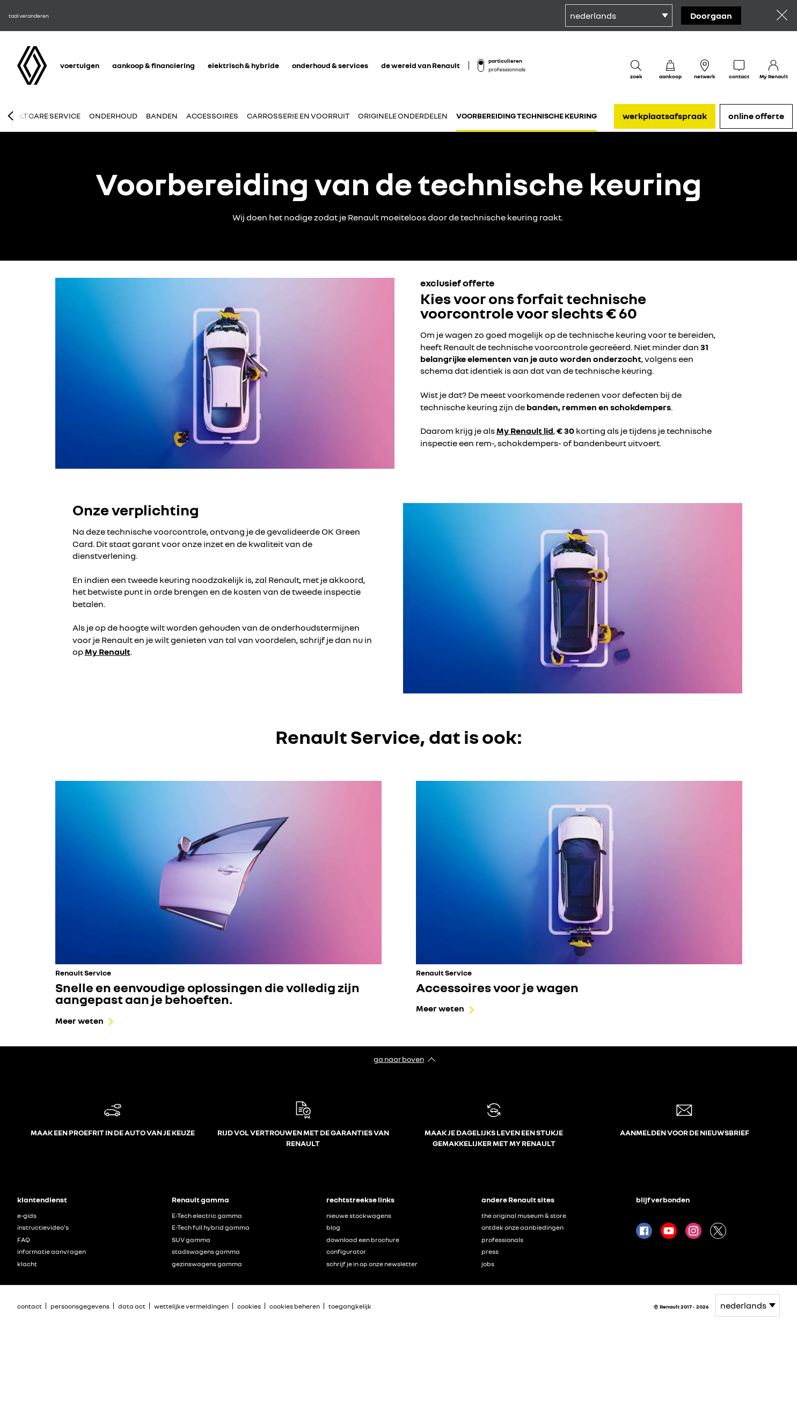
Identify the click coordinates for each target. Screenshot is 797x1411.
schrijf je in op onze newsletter (372, 1264)
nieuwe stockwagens (358, 1215)
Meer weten (79, 1020)
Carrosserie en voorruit (298, 115)
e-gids (26, 1215)
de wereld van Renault (420, 65)
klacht (27, 1264)
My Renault (107, 651)
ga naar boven (399, 1058)
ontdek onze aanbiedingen (522, 1227)
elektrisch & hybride (243, 65)
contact (29, 1306)
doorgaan (711, 15)
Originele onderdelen (403, 115)
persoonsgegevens (79, 1306)
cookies (249, 1306)
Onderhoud (113, 115)
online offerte (756, 115)
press (490, 1251)
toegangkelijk (349, 1306)
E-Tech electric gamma (207, 1215)
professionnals (506, 69)
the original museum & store (523, 1215)
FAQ (23, 1240)
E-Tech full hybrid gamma (211, 1227)
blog (333, 1227)
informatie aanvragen (51, 1251)
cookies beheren (294, 1306)
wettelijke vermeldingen (191, 1306)
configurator (346, 1251)
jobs (487, 1264)
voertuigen (79, 65)
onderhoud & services (330, 65)
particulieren (505, 60)
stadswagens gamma (206, 1251)
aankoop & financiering (153, 65)
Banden (162, 115)
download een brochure (362, 1240)
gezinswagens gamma (207, 1264)
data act (131, 1306)
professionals (502, 1240)
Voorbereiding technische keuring (526, 115)
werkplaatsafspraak (665, 115)
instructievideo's (43, 1227)
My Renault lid (524, 430)
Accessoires (212, 115)
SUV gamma (191, 1240)
